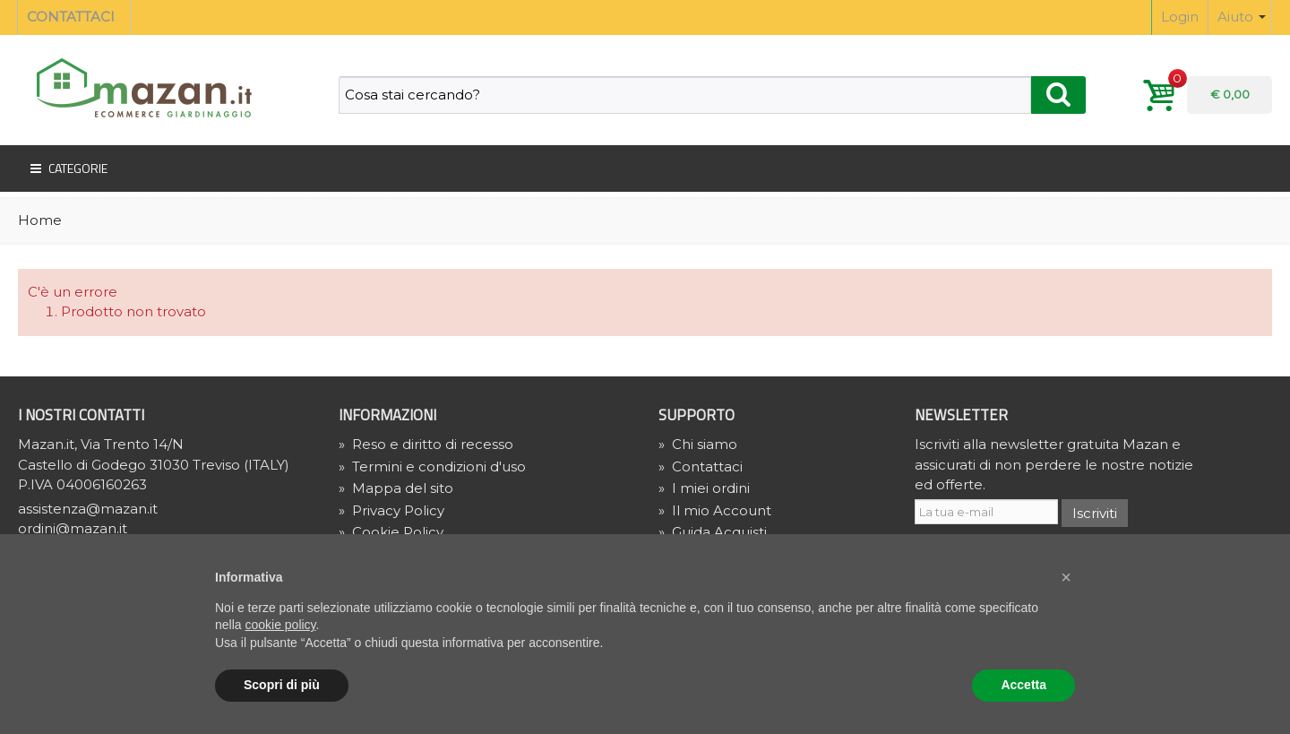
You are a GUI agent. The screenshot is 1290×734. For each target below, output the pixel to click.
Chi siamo (697, 444)
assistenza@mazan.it (88, 508)
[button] (1066, 577)
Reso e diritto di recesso (426, 444)
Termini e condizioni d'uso (432, 466)
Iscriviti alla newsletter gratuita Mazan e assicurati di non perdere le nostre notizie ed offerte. (1054, 464)
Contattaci (700, 466)
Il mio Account (714, 510)
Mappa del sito (396, 488)
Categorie (67, 168)
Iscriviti (1094, 513)
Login (1180, 16)
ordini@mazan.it (72, 528)
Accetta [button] (1023, 685)
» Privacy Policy (391, 510)
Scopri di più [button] (282, 685)
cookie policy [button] (280, 624)
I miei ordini (704, 488)
